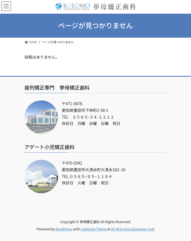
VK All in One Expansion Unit (132, 228)
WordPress (63, 228)
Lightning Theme (94, 228)
